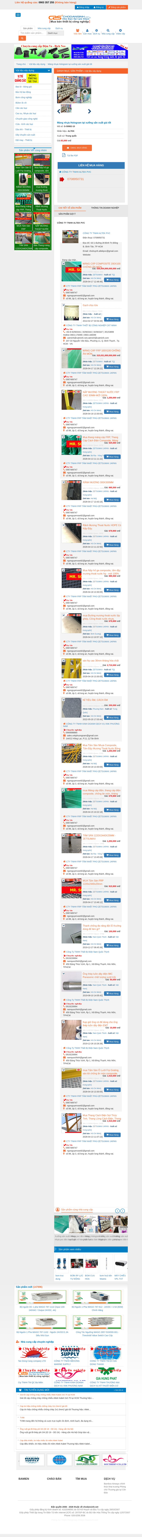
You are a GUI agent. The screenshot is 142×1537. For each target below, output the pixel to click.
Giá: (94, 268)
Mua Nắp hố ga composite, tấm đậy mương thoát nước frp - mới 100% (42, 169)
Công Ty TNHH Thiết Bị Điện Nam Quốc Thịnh (86, 952)
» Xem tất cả (118, 1390)
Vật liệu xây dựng (37, 64)
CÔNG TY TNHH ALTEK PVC (75, 172)
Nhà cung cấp (108, 32)
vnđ (69, 140)
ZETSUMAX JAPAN (101, 403)
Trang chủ (21, 64)
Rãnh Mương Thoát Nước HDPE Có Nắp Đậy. (41, 208)
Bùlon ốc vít (21, 103)
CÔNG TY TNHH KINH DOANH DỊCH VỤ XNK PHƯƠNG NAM (91, 725)
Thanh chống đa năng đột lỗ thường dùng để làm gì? (102, 927)
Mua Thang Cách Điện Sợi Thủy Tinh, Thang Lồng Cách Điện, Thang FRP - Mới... (102, 1117)
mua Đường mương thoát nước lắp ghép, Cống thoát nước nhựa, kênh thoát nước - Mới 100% (42, 189)
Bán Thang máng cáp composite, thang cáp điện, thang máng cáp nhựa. (42, 247)
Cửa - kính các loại (24, 124)
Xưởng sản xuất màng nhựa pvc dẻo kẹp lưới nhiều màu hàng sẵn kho (65, 1238)
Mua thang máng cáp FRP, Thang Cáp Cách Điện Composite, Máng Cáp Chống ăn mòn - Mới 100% (23, 208)
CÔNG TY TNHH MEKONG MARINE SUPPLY (67, 1362)
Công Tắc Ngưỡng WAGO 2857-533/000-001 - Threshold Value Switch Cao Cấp (97, 1334)
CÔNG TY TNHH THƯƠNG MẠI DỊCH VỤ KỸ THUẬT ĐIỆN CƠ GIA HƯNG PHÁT (105, 1384)
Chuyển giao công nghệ (27, 119)
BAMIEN (24, 1478)
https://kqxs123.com (89, 1520)
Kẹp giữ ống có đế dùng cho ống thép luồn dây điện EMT (100, 1024)
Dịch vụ (96, 32)
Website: (87, 255)
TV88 (22, 1417)
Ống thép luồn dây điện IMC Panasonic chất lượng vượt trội (99, 975)
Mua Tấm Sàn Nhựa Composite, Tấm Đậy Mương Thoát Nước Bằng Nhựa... (101, 747)
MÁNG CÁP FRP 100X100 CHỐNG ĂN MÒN (101, 352)
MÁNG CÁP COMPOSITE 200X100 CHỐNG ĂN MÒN (101, 265)
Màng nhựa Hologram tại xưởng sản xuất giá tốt (70, 64)
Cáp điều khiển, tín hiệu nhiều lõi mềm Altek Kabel (41, 1440)
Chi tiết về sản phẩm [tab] (70, 208)
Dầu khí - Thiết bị (24, 129)
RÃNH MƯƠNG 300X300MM (23, 188)
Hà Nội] (94, 498)
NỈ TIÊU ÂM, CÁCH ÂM (95, 700)
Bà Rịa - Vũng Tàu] (98, 456)
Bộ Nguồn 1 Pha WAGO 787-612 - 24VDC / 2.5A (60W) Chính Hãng (97, 1308)
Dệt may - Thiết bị (24, 140)
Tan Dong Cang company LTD (32, 1361)
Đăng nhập (83, 7)
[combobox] (63, 33)
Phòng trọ (55, 1520)
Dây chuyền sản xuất (25, 135)
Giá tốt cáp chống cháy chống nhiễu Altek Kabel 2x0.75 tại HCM (47, 1395)
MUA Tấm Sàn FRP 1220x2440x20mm (23, 228)
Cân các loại (21, 108)
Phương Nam (98, 709)
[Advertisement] (91, 1186)
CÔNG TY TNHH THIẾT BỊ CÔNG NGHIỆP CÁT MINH (90, 325)
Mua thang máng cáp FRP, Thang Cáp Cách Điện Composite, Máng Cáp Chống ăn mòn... (100, 439)
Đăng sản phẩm (117, 7)
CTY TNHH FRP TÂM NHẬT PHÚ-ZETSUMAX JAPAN (90, 286)
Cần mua (87, 32)
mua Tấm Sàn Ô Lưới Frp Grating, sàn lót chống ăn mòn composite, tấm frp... (101, 1072)
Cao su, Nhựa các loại (26, 113)
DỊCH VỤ (109, 1478)
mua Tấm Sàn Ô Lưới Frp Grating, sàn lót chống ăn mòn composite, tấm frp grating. (23, 169)
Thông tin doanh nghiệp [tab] (105, 208)
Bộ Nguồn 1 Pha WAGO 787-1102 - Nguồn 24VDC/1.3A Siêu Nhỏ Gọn (42, 1334)
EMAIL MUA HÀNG (77, 148)
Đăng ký (99, 7)
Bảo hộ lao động (23, 92)
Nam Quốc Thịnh (99, 937)
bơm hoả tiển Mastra (106, 1277)
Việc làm (78, 32)
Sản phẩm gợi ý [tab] (67, 214)
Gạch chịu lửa (90, 305)
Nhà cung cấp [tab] (44, 28)
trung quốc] (87, 407)
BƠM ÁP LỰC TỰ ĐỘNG (76, 1277)
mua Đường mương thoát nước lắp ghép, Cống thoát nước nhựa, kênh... (101, 617)
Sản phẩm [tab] (28, 28)
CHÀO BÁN (54, 1478)
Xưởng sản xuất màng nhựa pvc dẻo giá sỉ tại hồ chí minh (109, 1238)
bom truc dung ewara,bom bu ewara (62, 1277)
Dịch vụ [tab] (59, 28)
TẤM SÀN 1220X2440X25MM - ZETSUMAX (23, 247)
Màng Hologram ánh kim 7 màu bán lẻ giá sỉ (94, 1238)
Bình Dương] (96, 634)
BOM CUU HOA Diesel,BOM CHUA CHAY (91, 1277)
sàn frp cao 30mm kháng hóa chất (101, 660)
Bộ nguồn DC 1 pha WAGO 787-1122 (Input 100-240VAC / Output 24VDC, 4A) (42, 1308)
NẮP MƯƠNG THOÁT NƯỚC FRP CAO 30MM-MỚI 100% (41, 228)
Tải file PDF (70, 155)
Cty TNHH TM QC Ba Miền (30, 1382)
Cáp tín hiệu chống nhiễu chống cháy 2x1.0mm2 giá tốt (43, 1406)
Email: (86, 251)
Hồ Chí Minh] (96, 278)
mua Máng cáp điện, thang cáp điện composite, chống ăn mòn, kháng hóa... (102, 792)
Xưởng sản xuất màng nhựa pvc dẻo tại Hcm (124, 1238)
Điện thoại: (88, 237)
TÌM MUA (81, 1478)
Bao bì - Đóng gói (24, 87)
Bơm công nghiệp (24, 97)
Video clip (120, 32)
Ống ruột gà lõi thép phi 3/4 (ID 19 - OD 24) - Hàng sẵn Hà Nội (46, 1429)
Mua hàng (112, 279)
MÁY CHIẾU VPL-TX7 (120, 1277)
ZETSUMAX (98, 275)
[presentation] (117, 1211)
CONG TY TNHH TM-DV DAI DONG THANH (103, 1362)
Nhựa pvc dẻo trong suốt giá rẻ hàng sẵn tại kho (80, 1238)
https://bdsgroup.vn (71, 1520)
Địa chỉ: (86, 243)
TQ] (113, 275)
